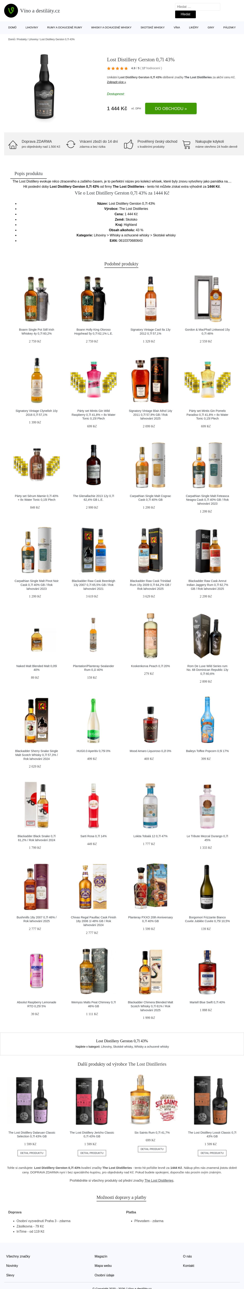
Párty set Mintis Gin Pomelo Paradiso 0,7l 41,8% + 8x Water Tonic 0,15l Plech (207, 414)
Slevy (10, 1275)
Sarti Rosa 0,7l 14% (93, 836)
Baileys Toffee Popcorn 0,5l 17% (207, 751)
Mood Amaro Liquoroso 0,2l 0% (150, 751)
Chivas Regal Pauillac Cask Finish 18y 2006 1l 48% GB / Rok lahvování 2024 (93, 921)
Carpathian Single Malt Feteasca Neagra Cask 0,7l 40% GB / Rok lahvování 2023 (207, 499)
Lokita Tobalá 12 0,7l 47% (150, 836)
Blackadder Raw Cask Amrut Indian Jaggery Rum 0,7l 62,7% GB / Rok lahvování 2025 (207, 584)
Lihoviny (32, 27)
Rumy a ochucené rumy (64, 27)
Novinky (12, 1265)
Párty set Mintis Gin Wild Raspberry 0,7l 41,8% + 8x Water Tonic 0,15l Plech (93, 414)
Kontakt (188, 1265)
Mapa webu (103, 1265)
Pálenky (229, 27)
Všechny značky (18, 1256)
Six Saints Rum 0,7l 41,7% (152, 1132)
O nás (187, 1256)
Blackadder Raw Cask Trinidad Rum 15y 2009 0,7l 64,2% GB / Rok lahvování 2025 (150, 584)
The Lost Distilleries (198, 77)
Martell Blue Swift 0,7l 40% (207, 1002)
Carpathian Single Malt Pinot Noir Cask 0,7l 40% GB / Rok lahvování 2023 (37, 584)
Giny (211, 27)
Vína (177, 27)
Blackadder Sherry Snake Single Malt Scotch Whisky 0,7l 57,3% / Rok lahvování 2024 (36, 754)
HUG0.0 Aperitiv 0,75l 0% (93, 751)
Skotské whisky (153, 27)
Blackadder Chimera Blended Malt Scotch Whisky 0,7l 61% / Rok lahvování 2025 (150, 1006)
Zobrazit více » (116, 82)
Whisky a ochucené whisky (111, 27)
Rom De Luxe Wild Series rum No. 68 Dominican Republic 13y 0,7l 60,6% (207, 669)
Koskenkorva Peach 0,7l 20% (150, 666)
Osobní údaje (104, 1275)
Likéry (194, 27)
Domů (12, 27)
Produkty (22, 39)
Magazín (101, 1256)
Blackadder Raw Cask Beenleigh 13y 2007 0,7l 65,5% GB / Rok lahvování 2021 (93, 584)
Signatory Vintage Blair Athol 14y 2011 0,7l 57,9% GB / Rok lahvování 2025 (150, 414)
